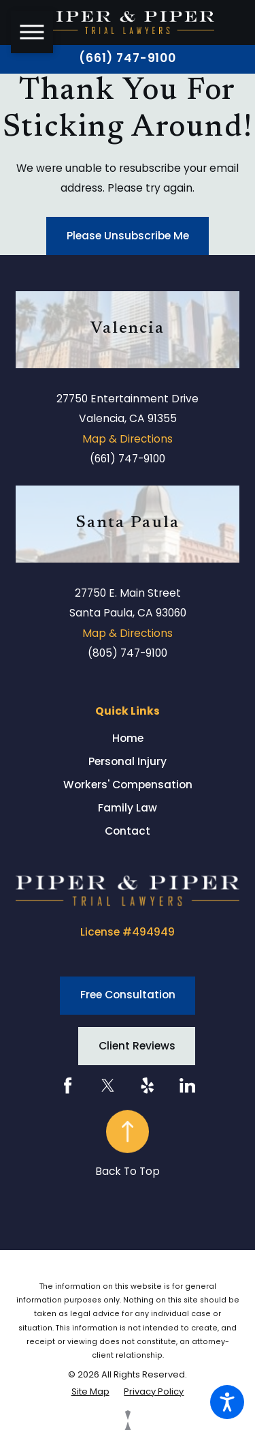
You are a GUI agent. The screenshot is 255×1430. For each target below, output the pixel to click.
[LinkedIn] (187, 1085)
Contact (127, 831)
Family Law (127, 808)
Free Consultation (127, 994)
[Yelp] (147, 1085)
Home (127, 738)
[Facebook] (67, 1085)
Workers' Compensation (127, 784)
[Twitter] (108, 1085)
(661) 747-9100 (127, 58)
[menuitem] (127, 738)
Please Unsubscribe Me (128, 235)
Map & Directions (127, 439)
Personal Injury (127, 761)
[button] (227, 1402)
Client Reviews (137, 1046)
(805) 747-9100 (127, 653)
